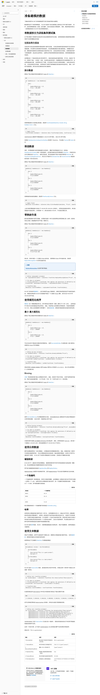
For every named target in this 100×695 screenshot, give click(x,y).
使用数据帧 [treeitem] (8, 51)
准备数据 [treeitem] (7, 48)
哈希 (32, 524)
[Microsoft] (3, 2)
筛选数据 (84, 15)
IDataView (35, 154)
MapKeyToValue (53, 468)
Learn (26, 11)
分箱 (25, 377)
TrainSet (66, 140)
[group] (50, 132)
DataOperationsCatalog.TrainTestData (37, 140)
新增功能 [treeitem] (5, 27)
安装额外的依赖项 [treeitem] (9, 43)
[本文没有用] (94, 28)
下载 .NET (95, 6)
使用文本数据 (85, 23)
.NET (31, 11)
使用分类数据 (85, 21)
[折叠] (18, 10)
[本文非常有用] (92, 28)
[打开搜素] (94, 2)
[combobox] (10, 13)
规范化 (26, 303)
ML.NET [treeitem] (4, 16)
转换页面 (51, 308)
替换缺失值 (84, 17)
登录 (97, 2)
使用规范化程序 (85, 19)
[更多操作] (74, 11)
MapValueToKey (43, 468)
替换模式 (35, 291)
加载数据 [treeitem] (7, 46)
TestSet (72, 140)
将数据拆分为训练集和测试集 (89, 13)
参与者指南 (33, 675)
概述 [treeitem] (4, 19)
